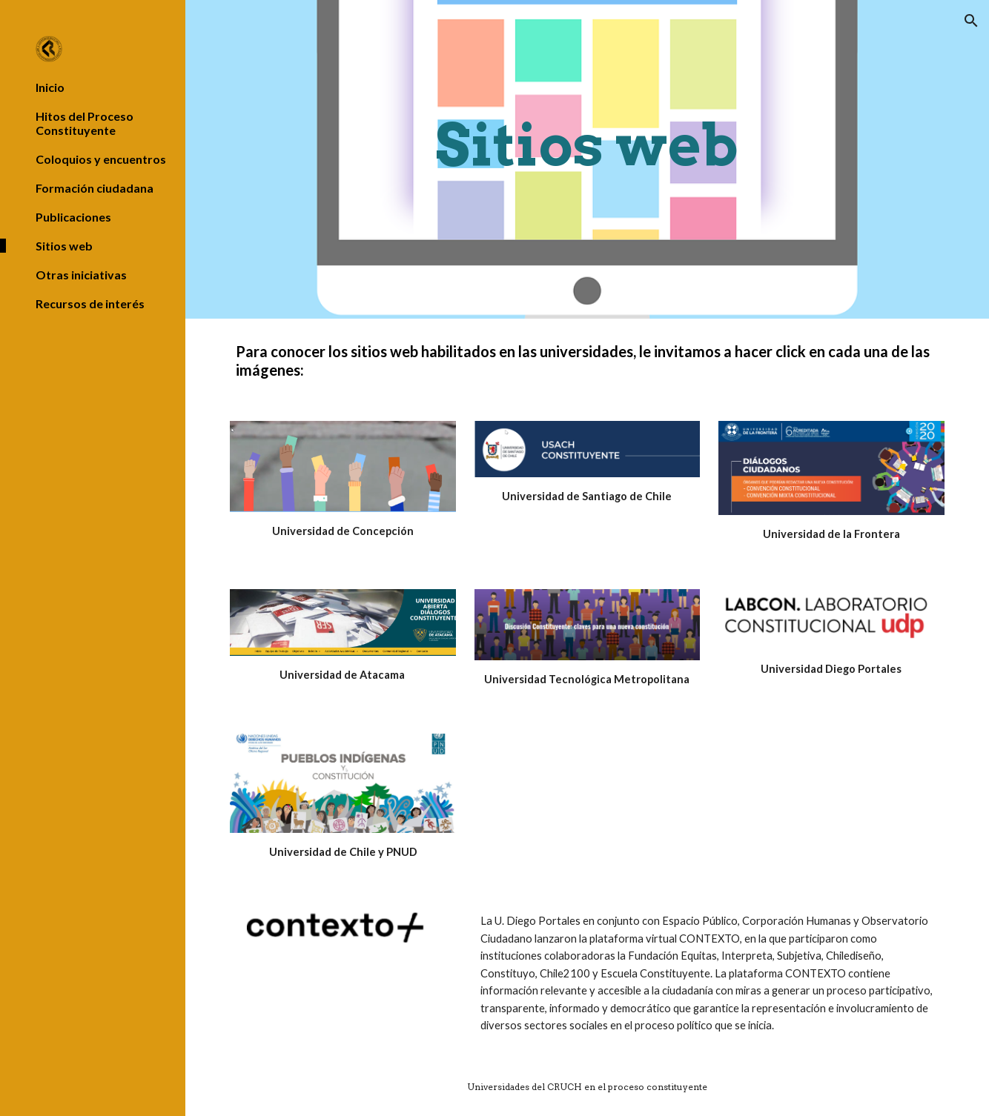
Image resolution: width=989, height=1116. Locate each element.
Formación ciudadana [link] (94, 188)
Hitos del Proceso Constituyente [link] (84, 123)
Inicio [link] (50, 87)
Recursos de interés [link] (90, 303)
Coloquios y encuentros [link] (101, 159)
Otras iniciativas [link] (81, 275)
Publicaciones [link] (73, 217)
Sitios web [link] (64, 246)
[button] (971, 21)
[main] (587, 159)
